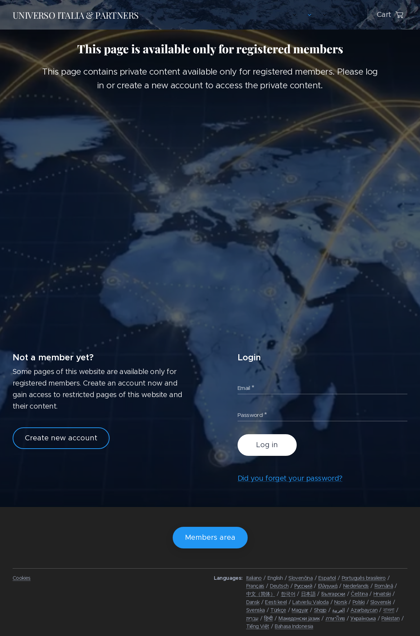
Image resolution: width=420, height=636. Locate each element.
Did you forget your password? (290, 478)
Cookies (22, 578)
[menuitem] (158, 15)
